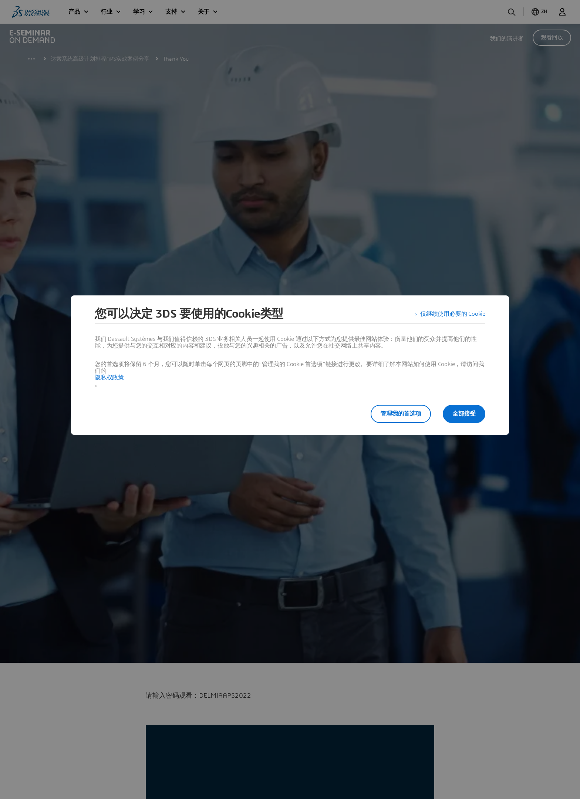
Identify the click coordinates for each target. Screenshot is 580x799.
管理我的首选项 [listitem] (400, 414)
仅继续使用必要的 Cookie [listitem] (452, 314)
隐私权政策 (109, 377)
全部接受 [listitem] (464, 414)
